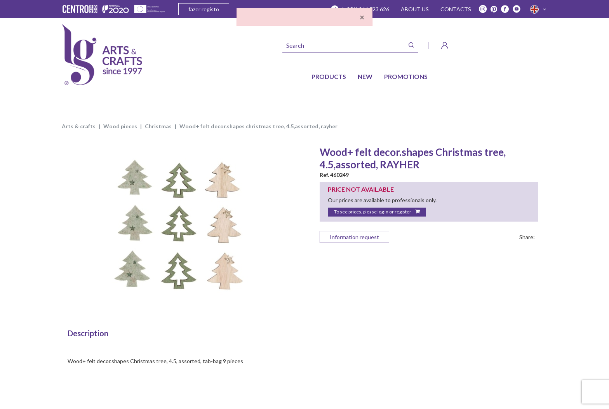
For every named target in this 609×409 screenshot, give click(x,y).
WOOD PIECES (120, 126)
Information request (354, 237)
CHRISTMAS (158, 126)
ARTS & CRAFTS (79, 126)
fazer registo (203, 9)
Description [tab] (88, 333)
